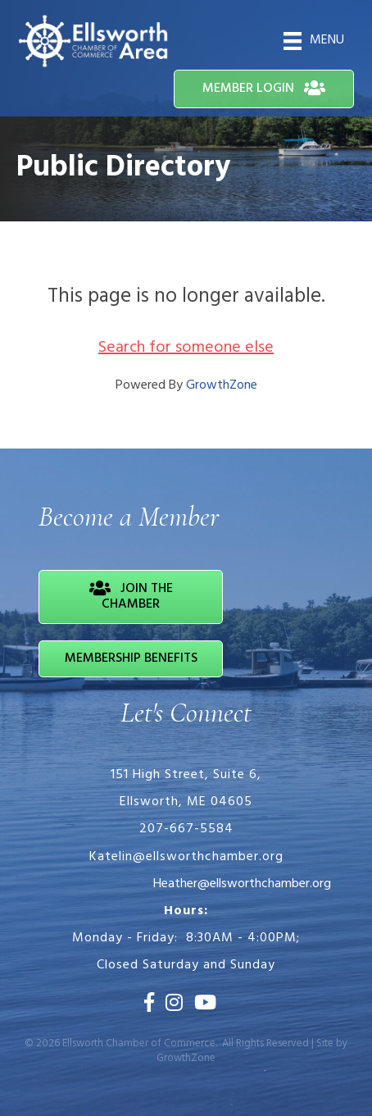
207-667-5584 (186, 829)
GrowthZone (221, 385)
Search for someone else (186, 348)
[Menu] (314, 40)
